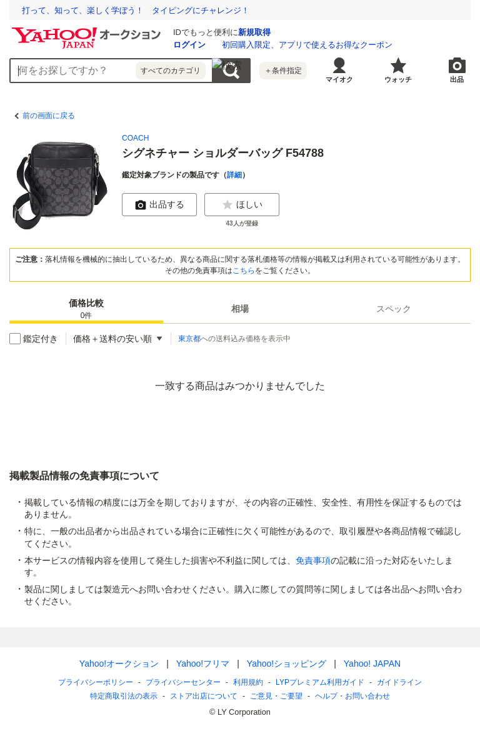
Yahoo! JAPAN (372, 664)
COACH (135, 138)
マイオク (339, 79)
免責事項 (313, 560)
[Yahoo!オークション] (88, 30)
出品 (457, 79)
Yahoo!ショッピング (286, 664)
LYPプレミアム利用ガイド (320, 682)
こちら (243, 270)
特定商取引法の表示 (124, 696)
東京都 (189, 338)
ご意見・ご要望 (276, 696)
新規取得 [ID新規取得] (254, 32)
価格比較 (86, 309)
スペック (393, 309)
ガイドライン (399, 682)
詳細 (234, 175)
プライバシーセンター (183, 682)
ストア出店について (204, 696)
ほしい (241, 205)
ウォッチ (398, 79)
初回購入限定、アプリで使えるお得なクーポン (307, 44)
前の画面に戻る (48, 115)
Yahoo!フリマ (202, 664)
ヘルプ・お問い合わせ (352, 696)
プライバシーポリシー (95, 682)
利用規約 (248, 682)
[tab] (86, 308)
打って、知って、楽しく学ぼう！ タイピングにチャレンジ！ (135, 10)
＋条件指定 (283, 70)
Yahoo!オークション (119, 664)
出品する (159, 205)
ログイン (189, 44)
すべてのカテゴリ (171, 70)
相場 (240, 309)
